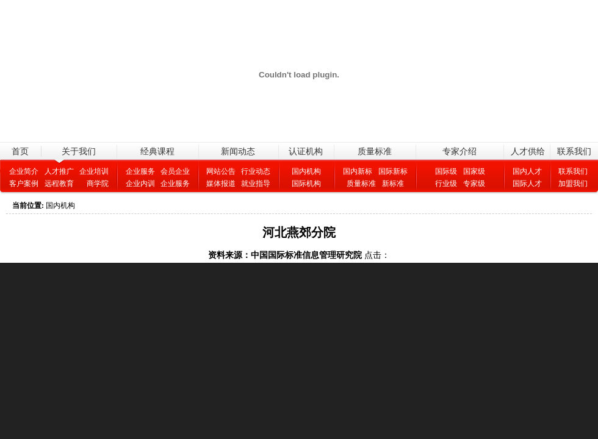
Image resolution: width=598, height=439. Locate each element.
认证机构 (306, 151)
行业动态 (255, 171)
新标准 (396, 183)
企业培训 (94, 171)
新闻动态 (238, 151)
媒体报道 (221, 183)
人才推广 (59, 171)
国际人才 (527, 183)
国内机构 (306, 171)
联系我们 (574, 151)
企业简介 (23, 171)
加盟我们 (573, 183)
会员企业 (175, 171)
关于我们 (79, 151)
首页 (20, 151)
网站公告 (221, 171)
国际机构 (306, 183)
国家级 (474, 171)
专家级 (474, 183)
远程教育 (59, 183)
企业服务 (140, 171)
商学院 (94, 183)
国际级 (446, 171)
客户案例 (23, 183)
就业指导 (255, 183)
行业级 (446, 183)
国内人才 (527, 171)
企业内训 (140, 183)
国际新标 (393, 171)
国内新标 (357, 171)
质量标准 (375, 151)
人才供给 (528, 151)
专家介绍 (459, 151)
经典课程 (157, 151)
